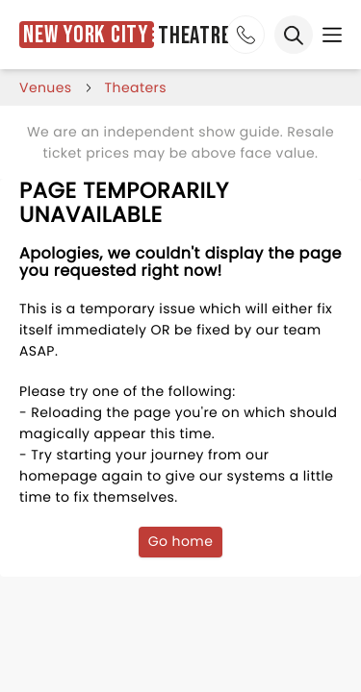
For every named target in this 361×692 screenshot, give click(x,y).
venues (45, 87)
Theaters (136, 87)
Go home (181, 541)
